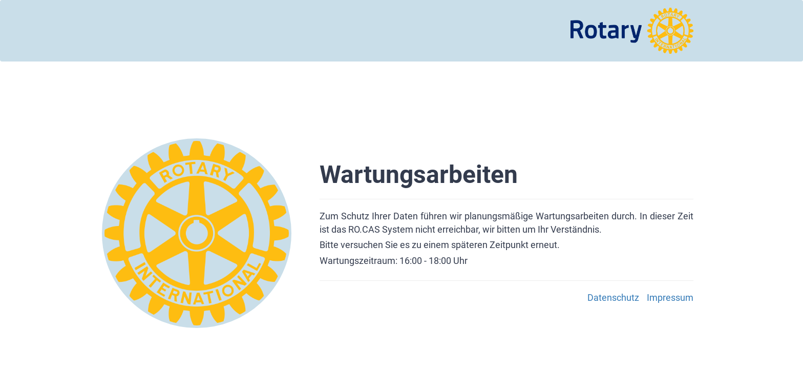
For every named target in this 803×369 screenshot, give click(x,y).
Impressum (670, 297)
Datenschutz (613, 297)
